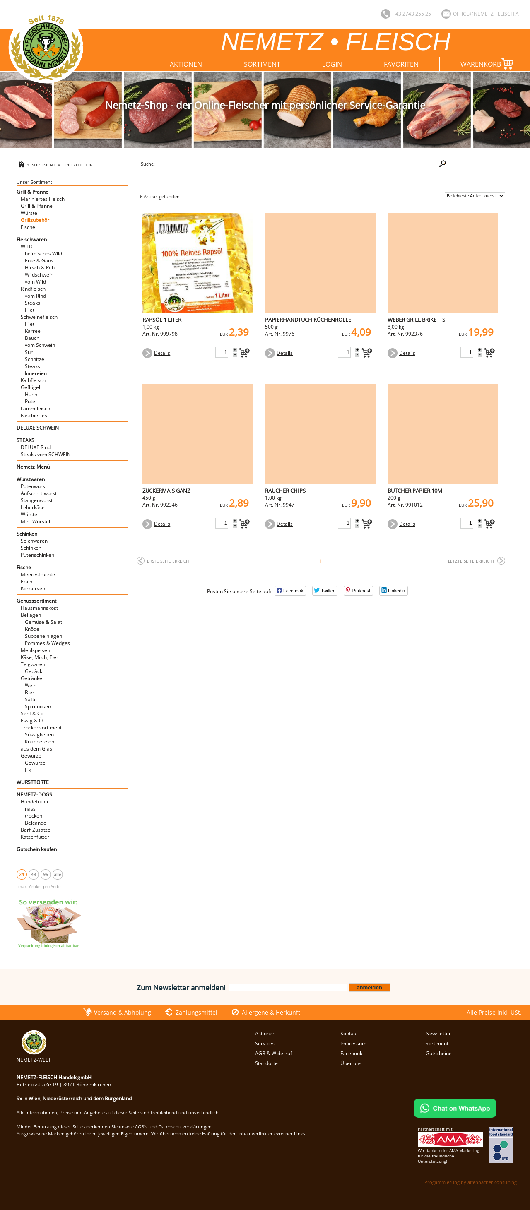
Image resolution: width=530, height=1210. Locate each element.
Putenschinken (37, 554)
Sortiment (262, 64)
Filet (29, 309)
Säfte (31, 699)
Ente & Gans (39, 260)
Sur (29, 352)
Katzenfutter (35, 836)
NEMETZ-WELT (34, 1056)
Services (265, 1043)
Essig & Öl (32, 720)
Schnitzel (35, 359)
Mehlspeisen (35, 650)
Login (332, 64)
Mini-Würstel (35, 521)
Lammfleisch (35, 408)
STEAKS (25, 440)
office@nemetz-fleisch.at (487, 13)
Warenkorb (488, 63)
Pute (30, 401)
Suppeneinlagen (43, 636)
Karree (33, 330)
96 (45, 874)
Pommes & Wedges (47, 643)
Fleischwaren (32, 239)
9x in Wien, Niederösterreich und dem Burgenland (74, 1098)
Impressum (353, 1043)
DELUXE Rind (36, 447)
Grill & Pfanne (32, 191)
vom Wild (35, 281)
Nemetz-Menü (33, 466)
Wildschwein (39, 274)
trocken (33, 815)
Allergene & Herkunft (271, 1012)
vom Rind (35, 295)
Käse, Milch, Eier (39, 657)
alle (57, 874)
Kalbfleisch (33, 380)
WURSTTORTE (33, 782)
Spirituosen (38, 706)
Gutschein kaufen (37, 849)
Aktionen (186, 64)
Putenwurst (34, 486)
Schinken (27, 533)
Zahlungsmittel (196, 1012)
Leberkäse (33, 507)
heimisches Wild (43, 253)
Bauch (32, 338)
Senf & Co (32, 713)
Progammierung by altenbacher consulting (470, 1182)
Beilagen (31, 614)
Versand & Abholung (122, 1012)
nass (30, 808)
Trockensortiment (41, 727)
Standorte (266, 1063)
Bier (29, 692)
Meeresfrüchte (38, 574)
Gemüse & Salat (43, 621)
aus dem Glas (36, 748)
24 (21, 874)
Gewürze (31, 755)
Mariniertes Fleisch (43, 198)
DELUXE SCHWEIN (38, 427)
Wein (30, 685)
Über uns (350, 1063)
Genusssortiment (36, 600)
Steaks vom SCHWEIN (46, 454)
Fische (28, 227)
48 (33, 874)
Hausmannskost (39, 607)
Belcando (35, 822)
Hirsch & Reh (40, 267)
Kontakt (349, 1033)
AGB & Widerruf (273, 1053)
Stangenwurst (37, 500)
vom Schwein (40, 345)
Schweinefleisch (39, 316)
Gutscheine (439, 1053)
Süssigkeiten (39, 734)
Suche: (148, 164)
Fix (28, 769)
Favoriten (401, 64)
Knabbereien (39, 741)
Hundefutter (35, 801)
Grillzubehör (77, 165)
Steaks (32, 302)
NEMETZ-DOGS (34, 794)
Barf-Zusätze (36, 829)
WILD (27, 246)
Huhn (31, 394)
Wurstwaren (31, 479)
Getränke (31, 678)
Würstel (30, 213)
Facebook (351, 1053)
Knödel (33, 629)
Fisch (26, 581)
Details (162, 352)
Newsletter (438, 1033)
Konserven (33, 588)
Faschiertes (34, 415)
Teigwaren (33, 664)
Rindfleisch (33, 288)
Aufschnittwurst (39, 493)
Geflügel (30, 387)
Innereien (36, 373)
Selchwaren (34, 540)
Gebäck (33, 671)
